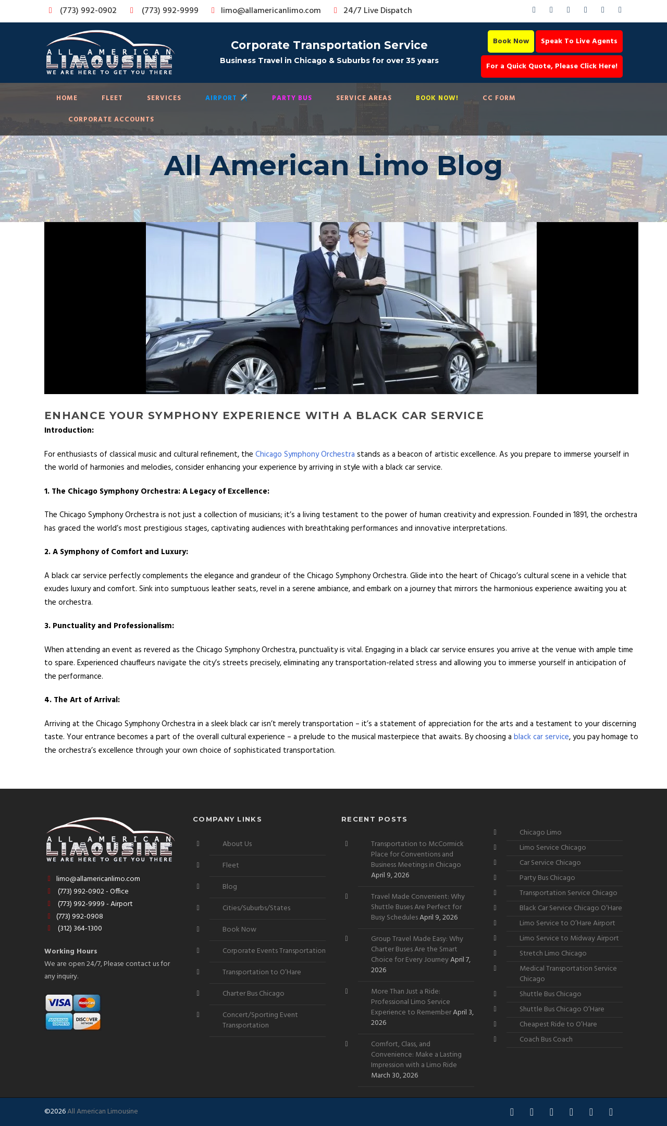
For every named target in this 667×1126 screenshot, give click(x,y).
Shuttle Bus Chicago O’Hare (562, 1009)
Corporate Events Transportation (274, 951)
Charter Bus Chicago (254, 994)
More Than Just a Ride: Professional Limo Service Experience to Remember (411, 1002)
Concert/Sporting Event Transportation (260, 1020)
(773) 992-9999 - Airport (88, 904)
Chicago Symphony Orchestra (305, 454)
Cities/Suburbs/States (256, 908)
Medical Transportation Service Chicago (568, 974)
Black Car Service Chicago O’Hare (571, 908)
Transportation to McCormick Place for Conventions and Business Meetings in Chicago (417, 854)
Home (67, 98)
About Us (237, 844)
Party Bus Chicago (547, 878)
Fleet (112, 98)
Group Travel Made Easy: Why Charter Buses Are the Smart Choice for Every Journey (417, 949)
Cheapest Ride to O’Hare (558, 1025)
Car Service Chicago (550, 863)
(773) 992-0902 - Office (86, 892)
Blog (230, 887)
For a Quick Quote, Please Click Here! (551, 66)
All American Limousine (102, 1112)
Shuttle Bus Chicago (551, 994)
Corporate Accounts (111, 119)
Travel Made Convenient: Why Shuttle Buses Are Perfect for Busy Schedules (418, 907)
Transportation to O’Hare (262, 972)
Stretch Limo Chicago (553, 954)
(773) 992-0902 (81, 11)
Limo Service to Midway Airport (569, 939)
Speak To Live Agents (579, 41)
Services (164, 98)
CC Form (499, 98)
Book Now (511, 41)
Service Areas (364, 98)
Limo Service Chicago (553, 848)
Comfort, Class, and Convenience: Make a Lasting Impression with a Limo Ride (416, 1054)
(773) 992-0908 (73, 917)
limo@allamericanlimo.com (264, 11)
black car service (541, 737)
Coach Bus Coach (546, 1040)
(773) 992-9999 (162, 11)
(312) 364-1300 (73, 929)
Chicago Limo (541, 833)
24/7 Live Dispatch (371, 11)
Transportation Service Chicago (568, 893)
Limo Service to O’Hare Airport (567, 923)
